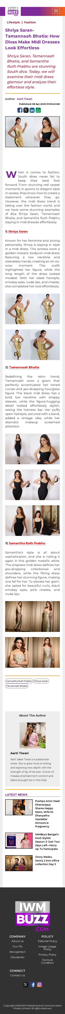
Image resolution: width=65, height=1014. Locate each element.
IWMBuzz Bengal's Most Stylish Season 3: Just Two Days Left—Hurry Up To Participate (47, 842)
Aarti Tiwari (24, 99)
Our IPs (17, 946)
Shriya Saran (18, 231)
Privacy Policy (47, 954)
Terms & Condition (47, 961)
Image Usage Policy (47, 948)
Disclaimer (17, 957)
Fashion (30, 22)
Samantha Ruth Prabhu (27, 543)
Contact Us (17, 975)
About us (18, 941)
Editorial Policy (47, 941)
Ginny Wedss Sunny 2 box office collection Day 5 (47, 860)
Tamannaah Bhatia (24, 367)
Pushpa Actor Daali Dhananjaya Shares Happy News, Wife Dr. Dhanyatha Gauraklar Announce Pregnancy (47, 814)
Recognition (17, 951)
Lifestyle (13, 22)
